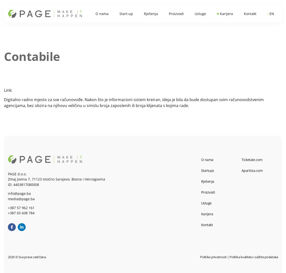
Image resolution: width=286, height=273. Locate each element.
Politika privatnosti (213, 257)
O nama (207, 159)
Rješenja (207, 181)
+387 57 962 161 (21, 207)
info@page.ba (19, 193)
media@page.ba (21, 199)
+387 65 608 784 (21, 213)
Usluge (206, 203)
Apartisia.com (252, 170)
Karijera (207, 214)
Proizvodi (208, 192)
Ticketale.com (252, 159)
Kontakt (207, 224)
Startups (207, 170)
